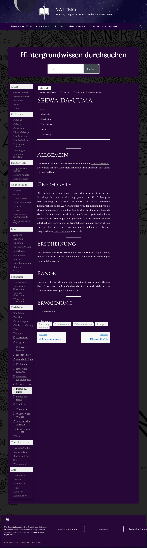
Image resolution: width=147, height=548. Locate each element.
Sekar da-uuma (61, 192)
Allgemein (122, 91)
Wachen (43, 288)
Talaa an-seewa (100, 124)
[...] (66, 68)
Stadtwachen (62, 285)
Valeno (66, 9)
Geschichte (123, 96)
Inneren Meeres (64, 158)
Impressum (36, 542)
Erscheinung (124, 101)
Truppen (101, 285)
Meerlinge (43, 158)
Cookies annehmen (67, 529)
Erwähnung (123, 111)
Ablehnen (104, 529)
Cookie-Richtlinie (11, 542)
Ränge (121, 106)
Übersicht (44, 88)
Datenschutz (25, 542)
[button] (140, 26)
